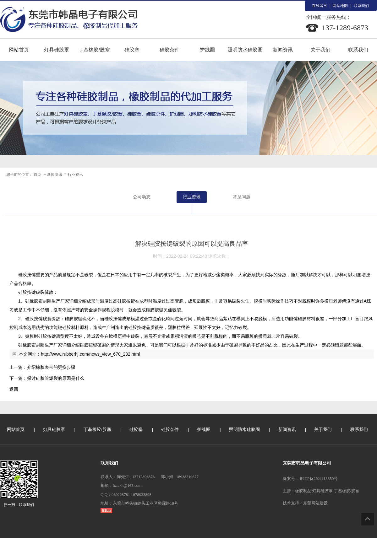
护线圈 (207, 49)
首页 (37, 174)
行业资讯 (75, 174)
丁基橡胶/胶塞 (94, 49)
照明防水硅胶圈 (245, 49)
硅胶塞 (131, 49)
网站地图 (340, 5)
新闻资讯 (283, 49)
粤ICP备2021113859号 (318, 478)
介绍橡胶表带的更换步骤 (51, 367)
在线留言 (319, 5)
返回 (13, 389)
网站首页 (19, 49)
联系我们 (361, 5)
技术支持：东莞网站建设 (305, 503)
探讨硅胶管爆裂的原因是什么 (55, 378)
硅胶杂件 (170, 49)
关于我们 (320, 49)
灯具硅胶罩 (56, 49)
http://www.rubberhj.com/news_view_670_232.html (90, 354)
